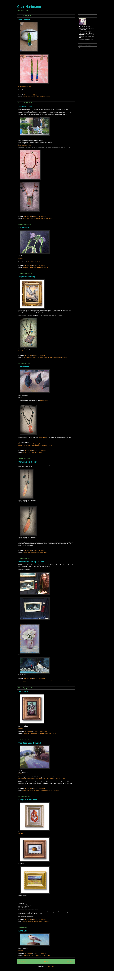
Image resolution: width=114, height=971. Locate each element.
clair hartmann (33, 733)
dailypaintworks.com (45, 400)
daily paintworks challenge (29, 267)
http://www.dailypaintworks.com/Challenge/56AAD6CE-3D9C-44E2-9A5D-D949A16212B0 (41, 778)
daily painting (37, 790)
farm (33, 452)
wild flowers (47, 267)
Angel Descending (27, 277)
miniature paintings (43, 733)
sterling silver (46, 96)
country (29, 452)
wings (45, 552)
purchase (20, 258)
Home (46, 961)
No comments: (43, 95)
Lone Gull (22, 931)
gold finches (64, 357)
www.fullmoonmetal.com (24, 86)
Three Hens (23, 367)
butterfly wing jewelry (28, 218)
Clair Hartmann (29, 7)
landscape (56, 790)
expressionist (44, 790)
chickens (25, 452)
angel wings (26, 357)
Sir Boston (23, 691)
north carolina (43, 680)
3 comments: (42, 788)
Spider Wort (23, 228)
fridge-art (25, 921)
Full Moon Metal (38, 96)
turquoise (40, 552)
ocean (39, 955)
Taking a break (25, 106)
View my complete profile (86, 39)
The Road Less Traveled (29, 743)
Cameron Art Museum (39, 218)
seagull (48, 955)
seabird (44, 955)
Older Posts (69, 961)
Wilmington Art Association (54, 680)
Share (80, 48)
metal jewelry (49, 218)
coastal (28, 955)
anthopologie (32, 357)
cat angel (50, 357)
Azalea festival (26, 680)
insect (35, 552)
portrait (54, 733)
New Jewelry (24, 19)
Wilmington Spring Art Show (31, 562)
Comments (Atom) (49, 966)
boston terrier (26, 733)
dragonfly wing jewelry (28, 96)
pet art (50, 733)
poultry (40, 452)
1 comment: (42, 355)
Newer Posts (22, 961)
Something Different (27, 462)
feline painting (56, 357)
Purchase (20, 350)
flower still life (40, 267)
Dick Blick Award (35, 680)
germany (51, 790)
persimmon (47, 921)
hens (36, 452)
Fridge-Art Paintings (27, 800)
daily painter (30, 790)
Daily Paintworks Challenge (35, 262)
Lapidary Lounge (43, 437)
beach (24, 955)
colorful (24, 790)
